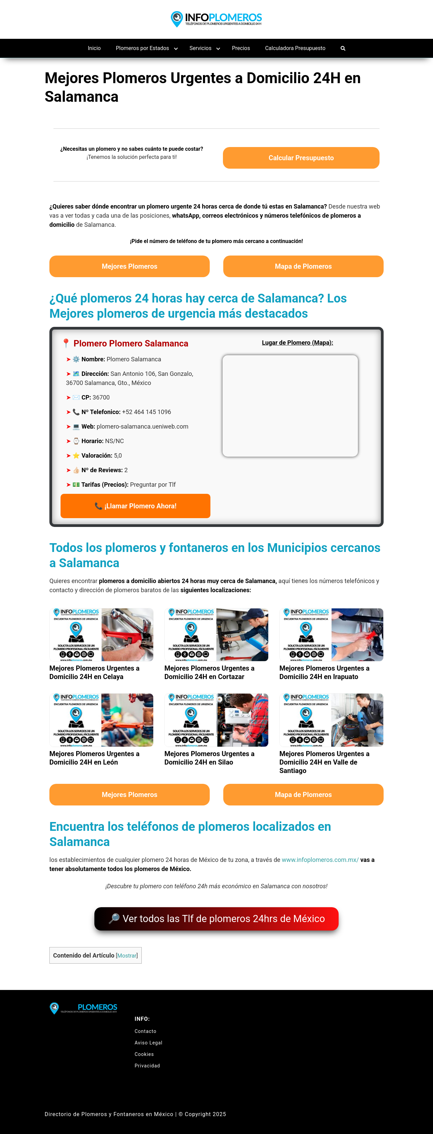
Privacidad (147, 1062)
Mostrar (126, 952)
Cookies (144, 1051)
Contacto (146, 1028)
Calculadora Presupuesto (295, 48)
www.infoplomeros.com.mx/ (320, 859)
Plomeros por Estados (142, 48)
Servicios (200, 48)
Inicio (94, 48)
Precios (241, 48)
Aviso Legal (149, 1039)
